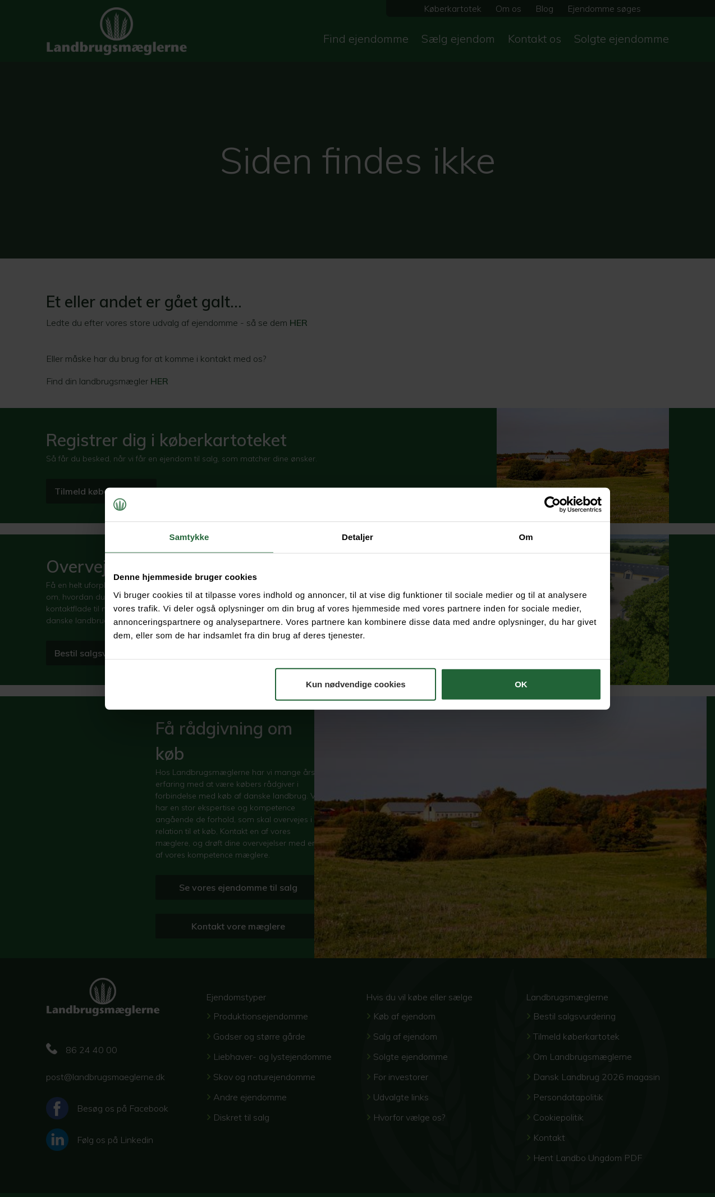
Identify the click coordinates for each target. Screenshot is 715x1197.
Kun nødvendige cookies (356, 683)
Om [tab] (526, 537)
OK (521, 683)
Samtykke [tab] (189, 537)
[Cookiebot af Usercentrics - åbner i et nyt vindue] (552, 504)
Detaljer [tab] (357, 537)
